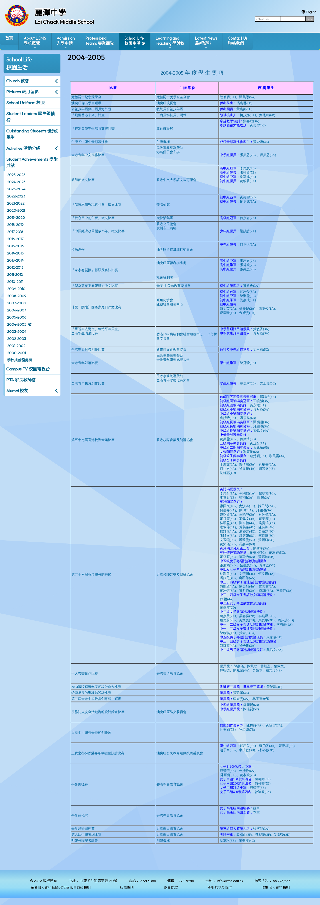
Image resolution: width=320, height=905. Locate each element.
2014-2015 (15, 253)
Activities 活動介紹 (23, 148)
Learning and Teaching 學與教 (170, 43)
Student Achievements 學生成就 (32, 162)
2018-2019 (15, 224)
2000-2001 (16, 353)
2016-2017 (15, 239)
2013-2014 (15, 260)
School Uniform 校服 (25, 102)
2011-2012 (15, 274)
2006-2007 (16, 310)
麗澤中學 (50, 12)
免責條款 (171, 887)
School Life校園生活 (134, 43)
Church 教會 (17, 80)
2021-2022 (15, 203)
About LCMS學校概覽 (35, 43)
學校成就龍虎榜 (19, 360)
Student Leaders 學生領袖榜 (30, 117)
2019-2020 (16, 217)
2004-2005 (16, 324)
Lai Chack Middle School (64, 21)
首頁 (9, 38)
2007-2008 (16, 303)
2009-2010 (16, 289)
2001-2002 (16, 346)
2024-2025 (16, 182)
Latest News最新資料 (206, 43)
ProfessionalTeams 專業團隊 (99, 43)
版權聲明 (127, 887)
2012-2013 (15, 267)
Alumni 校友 (17, 390)
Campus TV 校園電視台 (28, 369)
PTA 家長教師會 (21, 379)
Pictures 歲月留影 (22, 91)
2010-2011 (15, 281)
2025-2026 (16, 175)
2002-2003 (16, 338)
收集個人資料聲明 (275, 887)
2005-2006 (16, 317)
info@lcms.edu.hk (230, 881)
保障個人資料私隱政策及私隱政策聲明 (60, 887)
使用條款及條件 (219, 887)
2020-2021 (16, 210)
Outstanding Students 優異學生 (31, 134)
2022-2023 (16, 196)
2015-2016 (15, 246)
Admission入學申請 (66, 43)
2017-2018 (15, 232)
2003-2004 (16, 331)
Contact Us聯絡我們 (238, 41)
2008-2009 (16, 296)
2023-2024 (16, 189)
